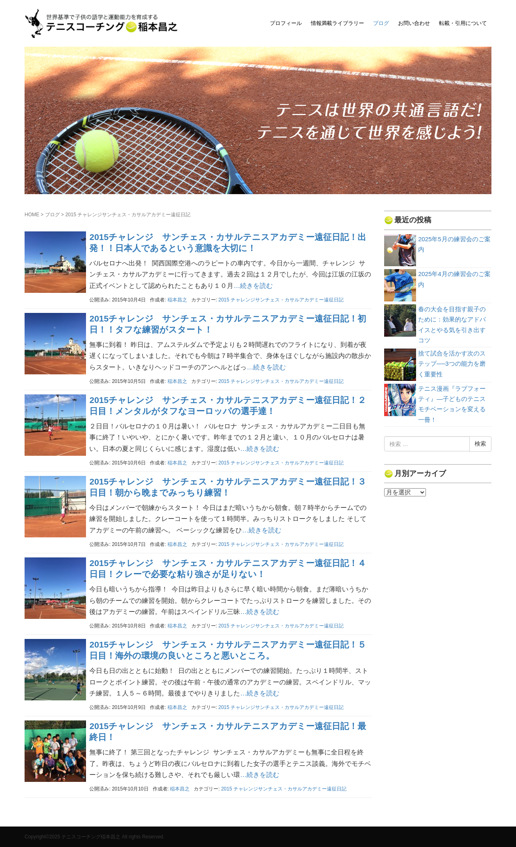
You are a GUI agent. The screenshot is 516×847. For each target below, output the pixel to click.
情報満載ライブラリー (337, 23)
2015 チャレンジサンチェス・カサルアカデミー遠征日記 (281, 300)
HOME (32, 214)
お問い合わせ (414, 23)
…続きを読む (253, 285)
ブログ (381, 23)
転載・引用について (463, 23)
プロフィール (286, 23)
